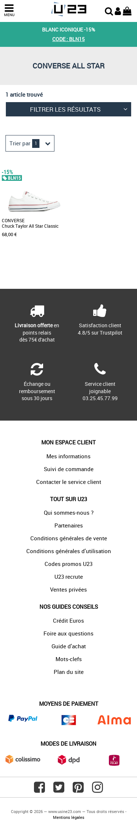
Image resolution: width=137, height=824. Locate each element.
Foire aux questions (68, 633)
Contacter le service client (68, 481)
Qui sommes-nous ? (69, 512)
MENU (9, 10)
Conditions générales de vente (68, 538)
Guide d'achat (69, 646)
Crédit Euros (68, 620)
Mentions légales (68, 817)
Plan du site (69, 671)
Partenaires (68, 525)
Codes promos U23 (68, 563)
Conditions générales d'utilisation (68, 551)
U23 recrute (68, 576)
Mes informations (68, 456)
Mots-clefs (69, 659)
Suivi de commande (69, 469)
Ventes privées (68, 589)
